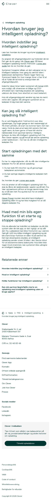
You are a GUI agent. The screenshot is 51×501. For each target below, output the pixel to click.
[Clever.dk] (9, 3)
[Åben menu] (47, 3)
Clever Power (8, 198)
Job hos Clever (8, 388)
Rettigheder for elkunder (12, 489)
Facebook (6, 407)
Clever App (7, 362)
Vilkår (4, 474)
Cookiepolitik (7, 470)
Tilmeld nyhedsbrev (25, 443)
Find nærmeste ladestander (14, 358)
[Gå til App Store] (9, 457)
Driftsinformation (9, 375)
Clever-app (29, 61)
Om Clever (6, 383)
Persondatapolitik (9, 465)
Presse (5, 392)
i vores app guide (27, 180)
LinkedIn (5, 411)
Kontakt (5, 367)
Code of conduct (8, 479)
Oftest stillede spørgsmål (13, 371)
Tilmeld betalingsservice (13, 379)
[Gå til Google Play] (27, 457)
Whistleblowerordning (10, 484)
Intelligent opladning (13, 23)
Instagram (6, 415)
